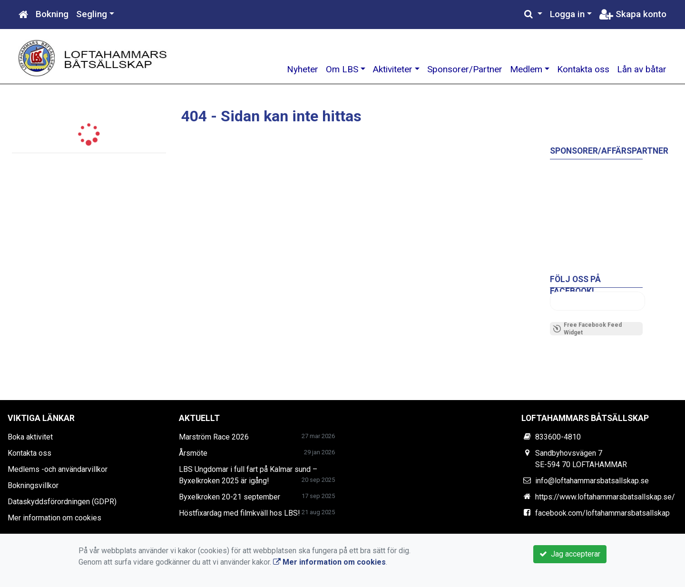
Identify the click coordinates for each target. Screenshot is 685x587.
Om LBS (342, 69)
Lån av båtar (641, 69)
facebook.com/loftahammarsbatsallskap (602, 513)
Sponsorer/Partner (464, 69)
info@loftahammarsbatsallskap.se (592, 480)
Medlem (526, 69)
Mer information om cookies (54, 517)
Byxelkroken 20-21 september (229, 496)
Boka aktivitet (30, 436)
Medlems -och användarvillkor (58, 469)
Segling (91, 14)
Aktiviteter (392, 69)
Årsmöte (193, 453)
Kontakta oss (583, 69)
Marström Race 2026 (214, 436)
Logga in (567, 14)
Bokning (52, 14)
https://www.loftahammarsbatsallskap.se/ (605, 496)
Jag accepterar (569, 553)
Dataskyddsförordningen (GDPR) (62, 501)
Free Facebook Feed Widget (587, 328)
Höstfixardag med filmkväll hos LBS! (239, 513)
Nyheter (302, 69)
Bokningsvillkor (33, 485)
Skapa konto (632, 14)
